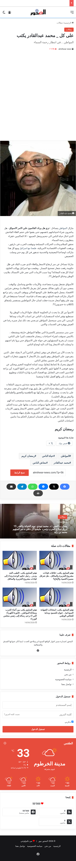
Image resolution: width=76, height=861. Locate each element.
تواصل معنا (66, 684)
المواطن (63, 228)
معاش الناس (39, 462)
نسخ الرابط (19, 472)
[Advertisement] (38, 93)
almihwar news (65, 49)
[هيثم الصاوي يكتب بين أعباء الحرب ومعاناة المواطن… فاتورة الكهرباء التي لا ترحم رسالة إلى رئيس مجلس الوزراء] (20, 597)
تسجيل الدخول (38, 729)
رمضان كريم (28, 455)
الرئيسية (69, 23)
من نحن (68, 674)
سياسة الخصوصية (63, 679)
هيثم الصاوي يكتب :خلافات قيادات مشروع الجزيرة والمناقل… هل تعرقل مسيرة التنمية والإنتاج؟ (56, 576)
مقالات (60, 23)
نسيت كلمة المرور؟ (12, 714)
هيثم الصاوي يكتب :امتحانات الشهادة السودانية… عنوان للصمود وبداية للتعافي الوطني (57, 613)
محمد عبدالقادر (61, 462)
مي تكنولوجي (26, 841)
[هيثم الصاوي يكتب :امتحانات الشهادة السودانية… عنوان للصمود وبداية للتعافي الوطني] (56, 597)
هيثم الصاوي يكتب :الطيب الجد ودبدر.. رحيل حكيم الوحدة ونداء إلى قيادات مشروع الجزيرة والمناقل (20, 576)
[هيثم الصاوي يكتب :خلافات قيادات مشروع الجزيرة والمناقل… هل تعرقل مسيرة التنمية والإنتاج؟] (56, 560)
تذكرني (69, 722)
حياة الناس (47, 455)
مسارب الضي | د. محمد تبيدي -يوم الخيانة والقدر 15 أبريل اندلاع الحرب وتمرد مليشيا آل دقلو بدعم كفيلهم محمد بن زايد (40, 529)
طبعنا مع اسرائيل (28, 248)
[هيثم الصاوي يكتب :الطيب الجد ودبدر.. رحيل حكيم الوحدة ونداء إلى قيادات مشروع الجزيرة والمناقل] (20, 560)
